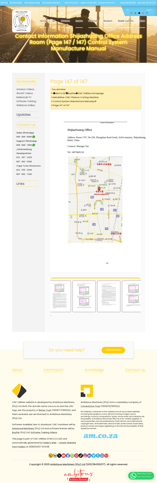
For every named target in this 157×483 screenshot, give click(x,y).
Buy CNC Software (16, 3)
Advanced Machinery (23, 428)
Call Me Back (113, 350)
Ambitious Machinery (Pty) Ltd (67, 464)
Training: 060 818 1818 (106, 3)
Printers (65, 21)
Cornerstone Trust (90, 406)
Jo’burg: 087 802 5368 (127, 3)
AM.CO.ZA (4, 3)
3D (53, 21)
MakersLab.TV (23, 97)
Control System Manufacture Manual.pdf (74, 101)
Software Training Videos (44, 432)
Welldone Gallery (25, 105)
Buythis (71, 93)
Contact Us (25, 124)
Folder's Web (49, 442)
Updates (23, 114)
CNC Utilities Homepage (91, 93)
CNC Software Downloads (51, 3)
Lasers (79, 21)
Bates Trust (45, 410)
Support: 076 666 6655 (88, 3)
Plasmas (93, 21)
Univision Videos (25, 89)
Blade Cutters (125, 21)
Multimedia (26, 81)
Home (43, 21)
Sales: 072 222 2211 (72, 3)
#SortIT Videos (24, 93)
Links (20, 182)
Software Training (26, 101)
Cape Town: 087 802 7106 (146, 3)
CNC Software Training (32, 3)
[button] (141, 476)
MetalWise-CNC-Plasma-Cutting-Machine (76, 97)
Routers (108, 21)
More (142, 21)
